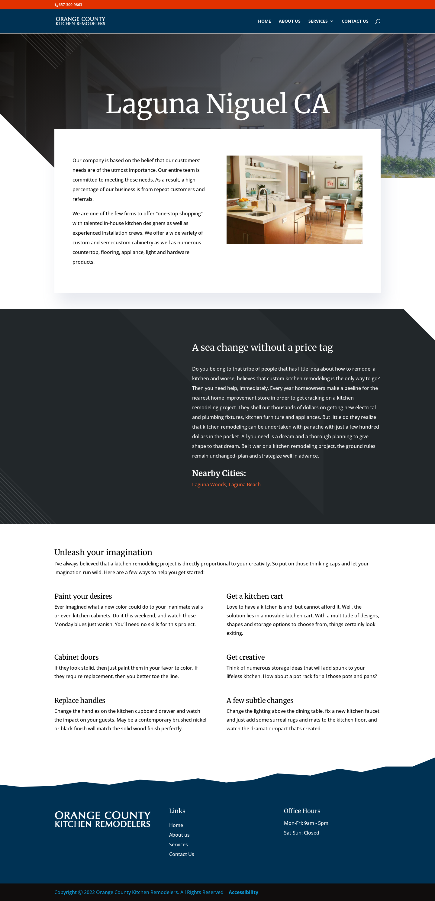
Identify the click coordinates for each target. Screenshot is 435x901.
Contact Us (181, 854)
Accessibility (243, 892)
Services (318, 21)
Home (264, 21)
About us (290, 21)
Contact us (355, 21)
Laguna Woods (209, 484)
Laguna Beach (245, 484)
